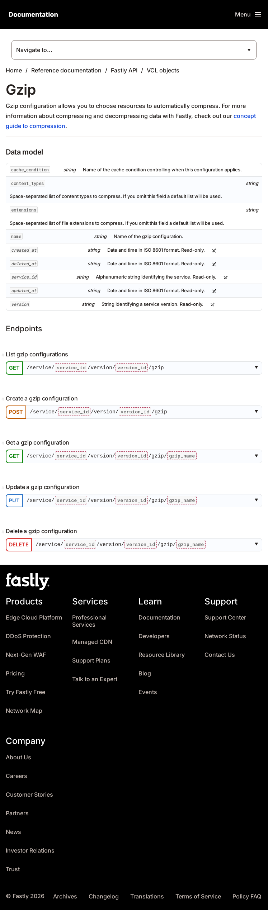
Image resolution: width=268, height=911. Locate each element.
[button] (258, 368)
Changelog (104, 897)
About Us (18, 758)
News (13, 833)
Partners (17, 814)
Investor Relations (30, 851)
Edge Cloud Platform (34, 619)
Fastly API (124, 70)
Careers (16, 777)
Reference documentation (66, 70)
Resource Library (161, 656)
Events (147, 693)
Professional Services (89, 623)
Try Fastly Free (25, 693)
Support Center (225, 619)
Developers (154, 637)
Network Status (225, 637)
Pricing (15, 675)
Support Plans (91, 662)
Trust (13, 870)
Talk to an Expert (94, 680)
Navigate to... (34, 49)
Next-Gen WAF (26, 656)
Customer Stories (29, 795)
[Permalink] (3, 355)
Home (14, 70)
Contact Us (219, 656)
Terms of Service (198, 897)
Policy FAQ (246, 897)
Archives (65, 897)
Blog (144, 675)
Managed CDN (92, 643)
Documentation (159, 619)
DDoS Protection (28, 637)
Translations (147, 897)
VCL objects (163, 70)
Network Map (24, 712)
